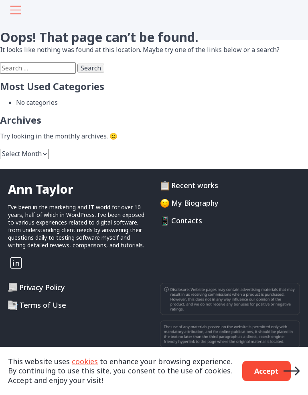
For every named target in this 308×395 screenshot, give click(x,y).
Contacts (186, 220)
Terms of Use (42, 305)
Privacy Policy (42, 287)
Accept (266, 371)
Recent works (194, 185)
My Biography (195, 203)
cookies (85, 361)
